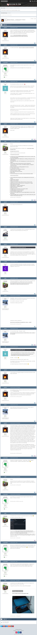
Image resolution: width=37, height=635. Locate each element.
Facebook (21, 632)
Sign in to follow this (4, 18)
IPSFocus (20, 628)
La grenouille (5, 62)
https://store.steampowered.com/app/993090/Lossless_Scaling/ (24, 533)
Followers (32, 18)
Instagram (16, 632)
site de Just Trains (15, 390)
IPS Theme (16, 628)
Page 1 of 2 (10, 618)
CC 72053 (5, 260)
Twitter (18, 632)
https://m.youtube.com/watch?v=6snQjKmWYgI (26, 47)
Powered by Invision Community (18, 633)
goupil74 (6, 20)
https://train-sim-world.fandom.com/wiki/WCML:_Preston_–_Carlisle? (20, 321)
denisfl (5, 294)
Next (4, 618)
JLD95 (5, 141)
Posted (13, 27)
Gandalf (5, 225)
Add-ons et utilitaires (17, 20)
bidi (5, 81)
